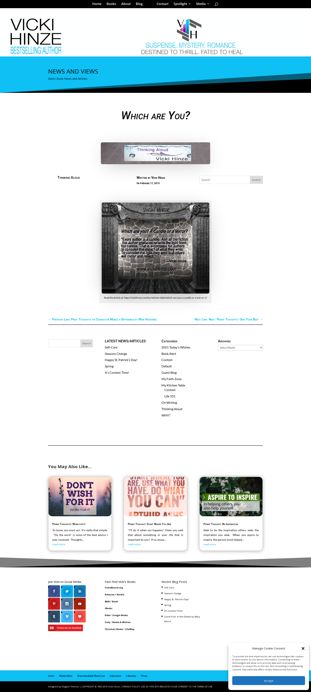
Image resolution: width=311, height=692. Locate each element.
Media (199, 5)
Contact (161, 5)
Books (113, 5)
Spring (109, 366)
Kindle (120, 594)
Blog (140, 5)
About (127, 5)
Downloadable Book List (91, 675)
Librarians (115, 675)
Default (166, 366)
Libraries (131, 675)
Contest (167, 360)
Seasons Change (116, 353)
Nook (115, 601)
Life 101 (169, 396)
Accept (268, 681)
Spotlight (179, 5)
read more (58, 544)
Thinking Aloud (68, 177)
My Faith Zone (171, 379)
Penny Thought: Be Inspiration (220, 524)
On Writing (169, 402)
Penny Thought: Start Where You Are (149, 524)
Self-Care (111, 347)
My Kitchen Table (173, 385)
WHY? (165, 415)
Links (51, 675)
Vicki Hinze (158, 178)
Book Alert (168, 353)
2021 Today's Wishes (175, 347)
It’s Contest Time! (117, 372)
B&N (107, 601)
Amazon (110, 594)
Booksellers (65, 675)
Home (98, 5)
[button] (303, 648)
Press (144, 675)
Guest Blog (169, 372)
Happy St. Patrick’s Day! (121, 360)
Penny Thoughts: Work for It (69, 524)
